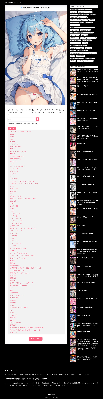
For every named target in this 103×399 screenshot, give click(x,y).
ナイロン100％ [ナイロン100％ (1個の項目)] (87, 40)
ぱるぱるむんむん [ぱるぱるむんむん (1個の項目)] (86, 30)
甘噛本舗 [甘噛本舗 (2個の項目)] (89, 12)
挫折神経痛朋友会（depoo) (18, 285)
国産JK (12, 263)
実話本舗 (13, 278)
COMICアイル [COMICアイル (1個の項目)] (83, 17)
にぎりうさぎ (14, 188)
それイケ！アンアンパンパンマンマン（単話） (24, 183)
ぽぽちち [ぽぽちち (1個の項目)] (85, 35)
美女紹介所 (13, 315)
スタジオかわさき (15, 218)
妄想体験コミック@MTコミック (20, 273)
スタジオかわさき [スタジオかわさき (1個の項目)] (76, 40)
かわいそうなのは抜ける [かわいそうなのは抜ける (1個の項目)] (77, 22)
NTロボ (12, 154)
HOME (51, 390)
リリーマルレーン (15, 243)
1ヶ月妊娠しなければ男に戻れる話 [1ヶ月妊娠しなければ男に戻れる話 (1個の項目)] (80, 14)
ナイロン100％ (14, 226)
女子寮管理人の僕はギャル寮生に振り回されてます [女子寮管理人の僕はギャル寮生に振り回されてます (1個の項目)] (83, 53)
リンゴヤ (13, 245)
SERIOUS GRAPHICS (17, 156)
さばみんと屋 (14, 171)
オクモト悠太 (14, 216)
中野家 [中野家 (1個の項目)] (85, 43)
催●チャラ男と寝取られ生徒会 (19, 253)
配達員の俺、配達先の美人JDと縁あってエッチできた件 (27, 327)
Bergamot (13, 141)
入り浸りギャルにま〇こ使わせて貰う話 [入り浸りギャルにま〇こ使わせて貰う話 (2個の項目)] (81, 9)
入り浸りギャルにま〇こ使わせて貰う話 (22, 255)
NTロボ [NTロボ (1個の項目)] (85, 19)
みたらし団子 (14, 206)
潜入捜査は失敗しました (17, 295)
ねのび (12, 193)
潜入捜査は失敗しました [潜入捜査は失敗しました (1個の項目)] (77, 58)
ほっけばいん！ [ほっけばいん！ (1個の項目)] (75, 35)
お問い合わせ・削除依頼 (51, 394)
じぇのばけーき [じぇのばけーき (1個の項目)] (75, 24)
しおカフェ (13, 174)
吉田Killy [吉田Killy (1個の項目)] (89, 48)
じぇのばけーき (15, 178)
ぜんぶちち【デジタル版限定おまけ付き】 (23, 181)
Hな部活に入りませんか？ (18, 151)
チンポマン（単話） (16, 223)
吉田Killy (12, 260)
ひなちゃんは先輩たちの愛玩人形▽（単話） (23, 198)
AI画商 (12, 136)
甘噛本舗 (13, 303)
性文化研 (13, 280)
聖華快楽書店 (14, 317)
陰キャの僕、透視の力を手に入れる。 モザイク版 (25, 330)
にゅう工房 (13, 191)
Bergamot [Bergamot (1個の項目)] (74, 17)
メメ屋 (12, 238)
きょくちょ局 (14, 169)
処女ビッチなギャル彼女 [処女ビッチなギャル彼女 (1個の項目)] (77, 48)
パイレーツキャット (16, 231)
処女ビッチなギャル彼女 (17, 258)
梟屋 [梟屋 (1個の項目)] (73, 55)
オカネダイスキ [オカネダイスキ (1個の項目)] (91, 37)
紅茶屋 (12, 312)
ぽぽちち (13, 203)
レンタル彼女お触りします (18, 248)
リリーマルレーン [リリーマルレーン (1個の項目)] (76, 43)
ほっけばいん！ (15, 201)
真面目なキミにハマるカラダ (19, 307)
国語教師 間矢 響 (15, 265)
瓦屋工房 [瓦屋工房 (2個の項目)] (82, 12)
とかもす (13, 186)
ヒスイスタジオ (15, 233)
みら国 (12, 208)
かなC (12, 164)
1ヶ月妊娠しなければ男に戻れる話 (20, 131)
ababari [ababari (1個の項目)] (93, 14)
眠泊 (11, 310)
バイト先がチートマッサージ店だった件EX (23, 228)
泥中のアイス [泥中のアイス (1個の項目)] (81, 55)
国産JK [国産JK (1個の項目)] (73, 50)
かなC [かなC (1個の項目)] (92, 19)
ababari (12, 134)
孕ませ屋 (13, 275)
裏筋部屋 (13, 325)
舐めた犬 (13, 320)
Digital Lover (14, 149)
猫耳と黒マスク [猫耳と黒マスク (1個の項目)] (90, 58)
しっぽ (12, 176)
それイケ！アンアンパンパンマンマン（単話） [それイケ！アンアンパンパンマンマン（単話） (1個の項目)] (82, 27)
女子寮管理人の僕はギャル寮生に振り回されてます (25, 268)
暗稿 (11, 288)
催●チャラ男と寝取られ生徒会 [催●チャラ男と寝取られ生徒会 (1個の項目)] (79, 45)
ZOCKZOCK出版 (15, 159)
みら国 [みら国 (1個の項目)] (83, 37)
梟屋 (11, 290)
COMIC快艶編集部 (15, 146)
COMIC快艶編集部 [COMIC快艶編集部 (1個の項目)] (76, 19)
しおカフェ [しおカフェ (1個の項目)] (89, 22)
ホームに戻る (36, 339)
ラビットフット (15, 241)
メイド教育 (13, 236)
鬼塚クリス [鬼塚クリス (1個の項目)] (89, 61)
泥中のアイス (14, 293)
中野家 (12, 250)
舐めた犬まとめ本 (15, 322)
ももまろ (13, 211)
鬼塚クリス (13, 332)
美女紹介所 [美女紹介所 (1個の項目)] (81, 61)
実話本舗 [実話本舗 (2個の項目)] (74, 12)
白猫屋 (12, 305)
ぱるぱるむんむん (15, 196)
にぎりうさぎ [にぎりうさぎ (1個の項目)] (75, 30)
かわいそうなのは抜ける (17, 166)
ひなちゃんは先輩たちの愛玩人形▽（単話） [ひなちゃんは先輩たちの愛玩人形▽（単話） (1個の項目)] (82, 32)
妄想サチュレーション (17, 270)
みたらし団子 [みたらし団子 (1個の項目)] (75, 37)
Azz (11, 139)
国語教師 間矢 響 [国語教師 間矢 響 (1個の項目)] (82, 50)
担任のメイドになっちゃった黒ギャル (21, 283)
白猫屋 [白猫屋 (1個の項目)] (73, 61)
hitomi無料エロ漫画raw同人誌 (16, 2)
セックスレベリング (16, 221)
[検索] (37, 119)
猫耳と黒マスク (15, 298)
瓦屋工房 (13, 300)
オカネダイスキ (15, 213)
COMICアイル (14, 144)
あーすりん (13, 161)
